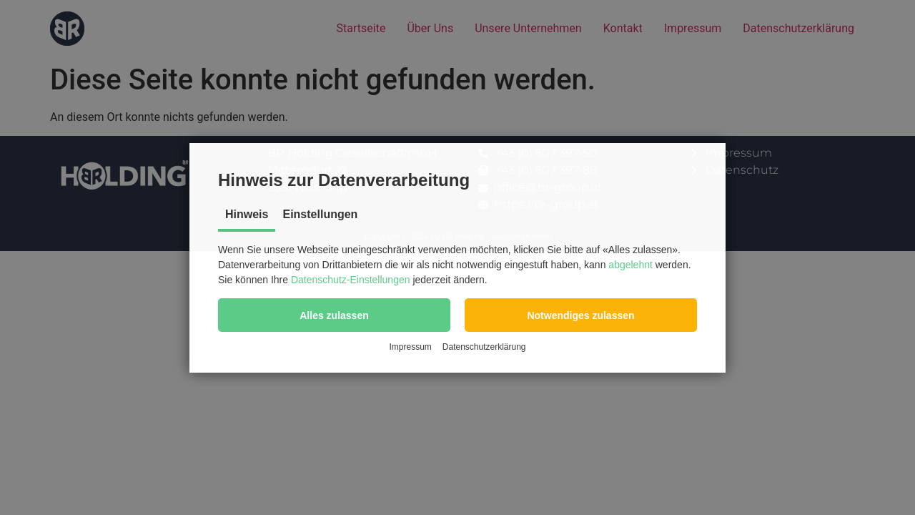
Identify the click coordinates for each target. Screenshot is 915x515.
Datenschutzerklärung (484, 347)
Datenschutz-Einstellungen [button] (350, 279)
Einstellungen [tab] (319, 214)
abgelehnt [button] (630, 264)
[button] (334, 315)
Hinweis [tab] (246, 214)
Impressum (410, 347)
